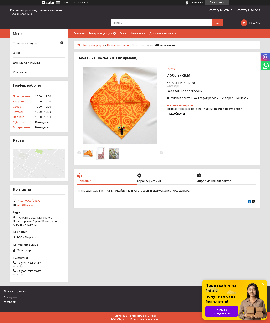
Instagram (10, 297)
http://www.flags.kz (29, 200)
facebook (10, 302)
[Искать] (217, 22)
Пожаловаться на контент (144, 319)
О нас (123, 33)
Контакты (138, 33)
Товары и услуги (100, 33)
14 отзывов (196, 2)
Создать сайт (70, 2)
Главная (79, 33)
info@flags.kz (25, 205)
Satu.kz (152, 315)
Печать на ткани (118, 45)
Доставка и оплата (162, 33)
